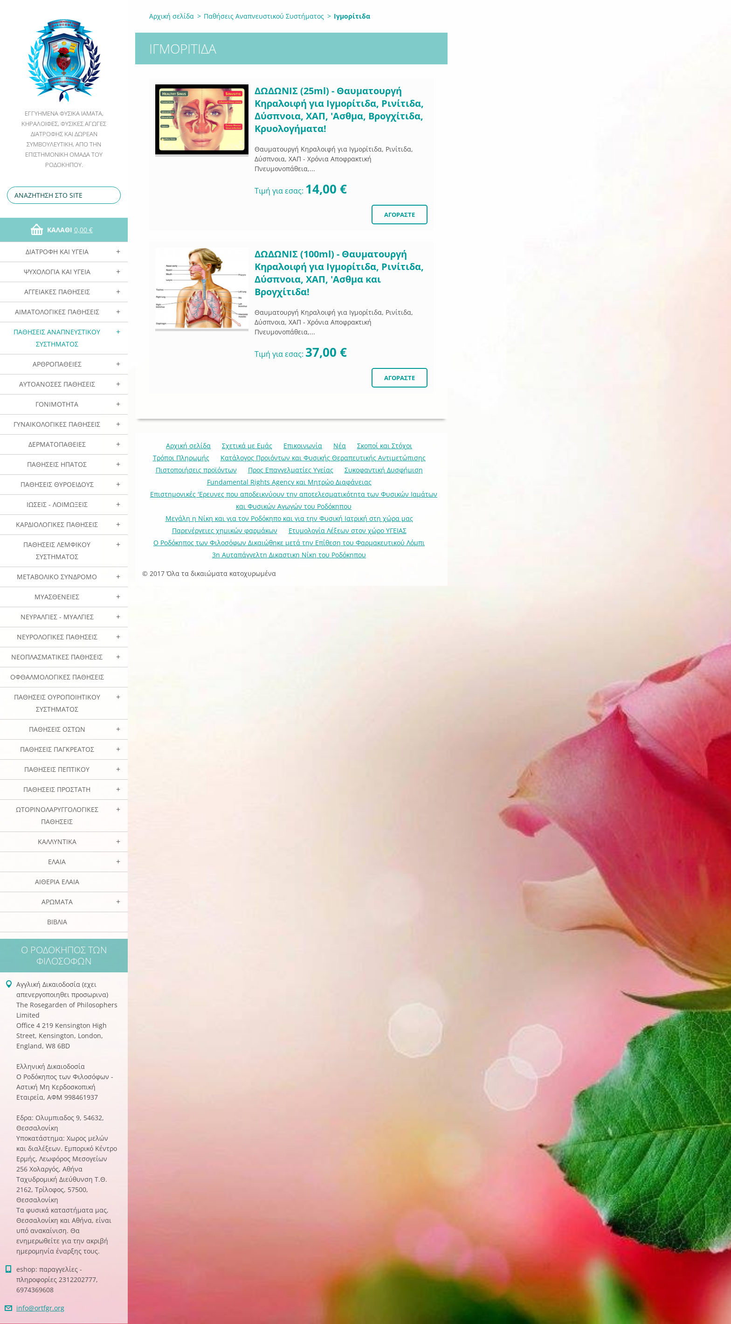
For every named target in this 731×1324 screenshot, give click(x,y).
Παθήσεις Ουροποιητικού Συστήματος (57, 703)
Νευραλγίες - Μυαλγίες (57, 616)
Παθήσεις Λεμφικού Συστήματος (56, 550)
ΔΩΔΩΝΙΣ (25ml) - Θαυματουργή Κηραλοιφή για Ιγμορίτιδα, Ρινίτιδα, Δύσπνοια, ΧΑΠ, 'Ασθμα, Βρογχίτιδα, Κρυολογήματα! (339, 109)
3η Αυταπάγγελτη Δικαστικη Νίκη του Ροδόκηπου (289, 554)
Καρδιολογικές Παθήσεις (57, 524)
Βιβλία (57, 921)
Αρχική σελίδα (171, 16)
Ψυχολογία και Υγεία (57, 271)
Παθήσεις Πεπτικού (57, 769)
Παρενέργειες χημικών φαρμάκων (224, 530)
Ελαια (57, 861)
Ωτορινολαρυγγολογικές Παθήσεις (57, 815)
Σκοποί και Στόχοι (384, 445)
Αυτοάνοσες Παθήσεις (57, 384)
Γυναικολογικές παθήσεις (57, 424)
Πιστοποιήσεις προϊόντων (196, 469)
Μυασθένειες (56, 596)
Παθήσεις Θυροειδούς (57, 484)
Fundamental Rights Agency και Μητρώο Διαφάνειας (289, 482)
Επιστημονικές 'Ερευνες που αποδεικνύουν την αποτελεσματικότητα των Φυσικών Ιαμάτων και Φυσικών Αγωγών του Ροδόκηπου (293, 500)
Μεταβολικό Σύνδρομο (57, 576)
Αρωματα (57, 901)
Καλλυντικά (57, 841)
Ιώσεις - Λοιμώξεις (57, 504)
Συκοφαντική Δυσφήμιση (384, 469)
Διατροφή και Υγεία (57, 251)
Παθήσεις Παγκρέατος (57, 749)
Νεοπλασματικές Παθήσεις (57, 656)
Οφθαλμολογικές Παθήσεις (57, 676)
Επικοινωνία (302, 445)
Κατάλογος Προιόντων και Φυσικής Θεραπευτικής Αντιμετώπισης (323, 457)
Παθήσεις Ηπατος (57, 464)
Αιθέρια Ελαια (57, 881)
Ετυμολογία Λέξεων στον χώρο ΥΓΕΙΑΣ (348, 530)
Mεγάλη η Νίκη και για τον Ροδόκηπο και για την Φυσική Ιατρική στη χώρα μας (289, 518)
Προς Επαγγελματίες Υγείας (290, 469)
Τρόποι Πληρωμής (181, 457)
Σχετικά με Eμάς (247, 445)
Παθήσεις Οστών (57, 729)
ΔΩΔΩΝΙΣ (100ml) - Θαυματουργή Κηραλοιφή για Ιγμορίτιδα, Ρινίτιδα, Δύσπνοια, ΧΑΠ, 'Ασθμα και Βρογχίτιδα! (339, 273)
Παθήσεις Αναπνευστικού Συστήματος (57, 337)
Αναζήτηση (112, 195)
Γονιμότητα (56, 404)
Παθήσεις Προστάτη (56, 789)
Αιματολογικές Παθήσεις (57, 311)
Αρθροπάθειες (57, 364)
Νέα (339, 445)
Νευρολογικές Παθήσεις (57, 636)
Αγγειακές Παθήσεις (57, 291)
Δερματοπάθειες (57, 444)
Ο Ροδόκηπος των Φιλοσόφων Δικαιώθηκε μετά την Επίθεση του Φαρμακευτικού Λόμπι (289, 542)
